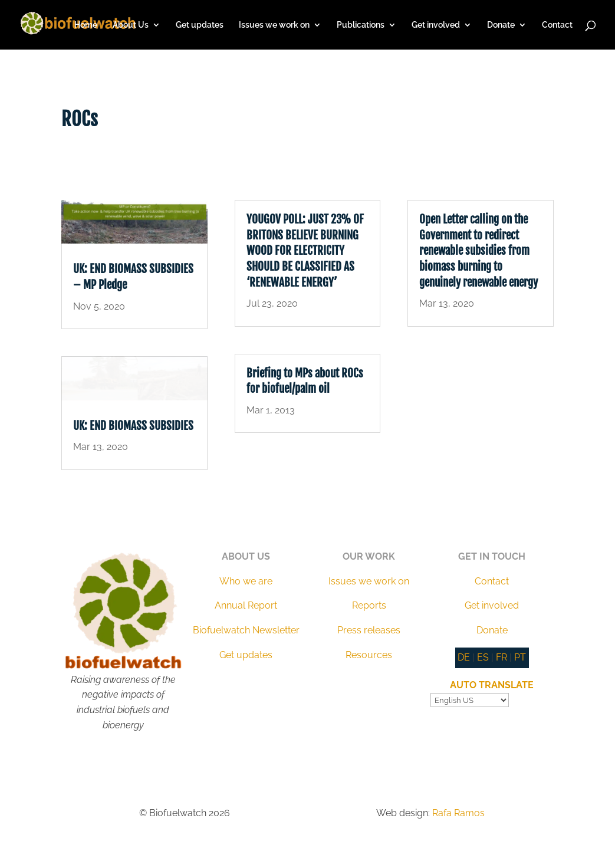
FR (501, 657)
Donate (501, 25)
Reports (369, 605)
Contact (557, 25)
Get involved (436, 25)
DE (464, 657)
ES (483, 657)
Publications (360, 25)
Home (85, 25)
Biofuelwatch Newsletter (246, 630)
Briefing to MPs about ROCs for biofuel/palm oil (304, 381)
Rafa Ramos (458, 813)
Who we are (245, 581)
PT (520, 657)
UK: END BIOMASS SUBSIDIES (133, 426)
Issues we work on (274, 25)
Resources (369, 655)
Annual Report (246, 605)
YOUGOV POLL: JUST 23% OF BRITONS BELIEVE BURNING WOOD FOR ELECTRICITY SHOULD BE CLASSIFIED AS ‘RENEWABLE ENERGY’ (305, 250)
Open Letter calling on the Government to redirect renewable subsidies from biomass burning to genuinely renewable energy (478, 250)
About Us (131, 25)
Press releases (368, 630)
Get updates (199, 25)
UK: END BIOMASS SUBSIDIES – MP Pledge (133, 277)
